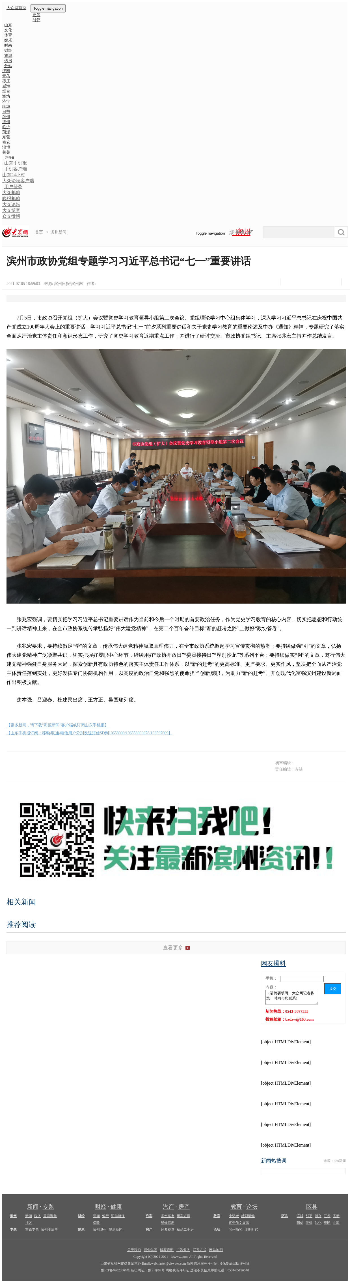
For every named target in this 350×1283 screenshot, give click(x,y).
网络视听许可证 (177, 1270)
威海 (6, 86)
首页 (39, 232)
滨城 (300, 1216)
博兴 (318, 1216)
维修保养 (167, 1223)
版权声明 (167, 1250)
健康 (116, 1206)
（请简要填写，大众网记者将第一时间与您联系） (291, 997)
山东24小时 (13, 174)
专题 (48, 1206)
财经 (100, 1206)
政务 (37, 1216)
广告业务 (183, 1250)
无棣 (309, 1223)
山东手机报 (15, 162)
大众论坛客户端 (18, 180)
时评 (36, 20)
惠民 (327, 1223)
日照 (6, 112)
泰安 (6, 142)
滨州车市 (167, 1216)
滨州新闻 (58, 232)
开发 (327, 1216)
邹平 (309, 1216)
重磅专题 (32, 1229)
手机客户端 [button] (15, 168)
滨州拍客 (235, 1229)
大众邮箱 (11, 192)
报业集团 (150, 1250)
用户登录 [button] (13, 186)
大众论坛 (11, 204)
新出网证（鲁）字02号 (148, 1270)
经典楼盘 (167, 1229)
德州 (6, 122)
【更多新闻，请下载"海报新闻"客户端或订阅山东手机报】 (58, 725)
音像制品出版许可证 (234, 1263)
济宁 (6, 101)
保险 (96, 1223)
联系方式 (199, 1250)
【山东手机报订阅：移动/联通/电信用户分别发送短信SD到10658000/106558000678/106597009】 (89, 733)
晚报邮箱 (11, 198)
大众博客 (11, 210)
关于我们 (134, 1250)
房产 (184, 1206)
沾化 (318, 1223)
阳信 (300, 1223)
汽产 (168, 1206)
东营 (6, 137)
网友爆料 (273, 963)
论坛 (252, 1206)
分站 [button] (8, 66)
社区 (28, 1223)
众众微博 (11, 216)
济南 (6, 71)
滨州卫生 (100, 1229)
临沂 (6, 127)
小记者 (234, 1216)
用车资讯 (183, 1216)
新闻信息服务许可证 (202, 1263)
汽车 (149, 1216)
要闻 (96, 1216)
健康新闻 (115, 1229)
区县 (311, 1206)
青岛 (6, 76)
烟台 (6, 91)
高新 (336, 1216)
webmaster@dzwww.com (168, 1263)
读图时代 (251, 1229)
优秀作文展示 (239, 1223)
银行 (105, 1216)
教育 (236, 1206)
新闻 (32, 1206)
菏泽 (6, 132)
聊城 (6, 106)
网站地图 (216, 1250)
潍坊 (6, 96)
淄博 (6, 147)
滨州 (6, 117)
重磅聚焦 (50, 1216)
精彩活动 (248, 1216)
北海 (336, 1223)
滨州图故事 (49, 1229)
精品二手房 (185, 1229)
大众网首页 (16, 8)
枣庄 (6, 81)
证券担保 (118, 1216)
